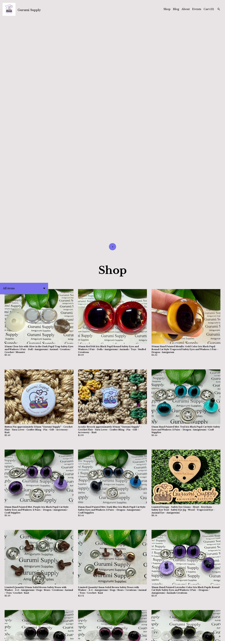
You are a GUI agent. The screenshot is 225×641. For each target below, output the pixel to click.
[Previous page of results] (93, 628)
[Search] (219, 9)
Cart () (209, 9)
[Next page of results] (132, 628)
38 (128, 628)
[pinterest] (219, 636)
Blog (176, 9)
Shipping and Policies (183, 636)
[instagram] (214, 636)
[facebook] (209, 636)
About (186, 9)
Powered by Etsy (45, 636)
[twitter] (203, 636)
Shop (166, 9)
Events (196, 9)
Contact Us (160, 636)
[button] (24, 65)
